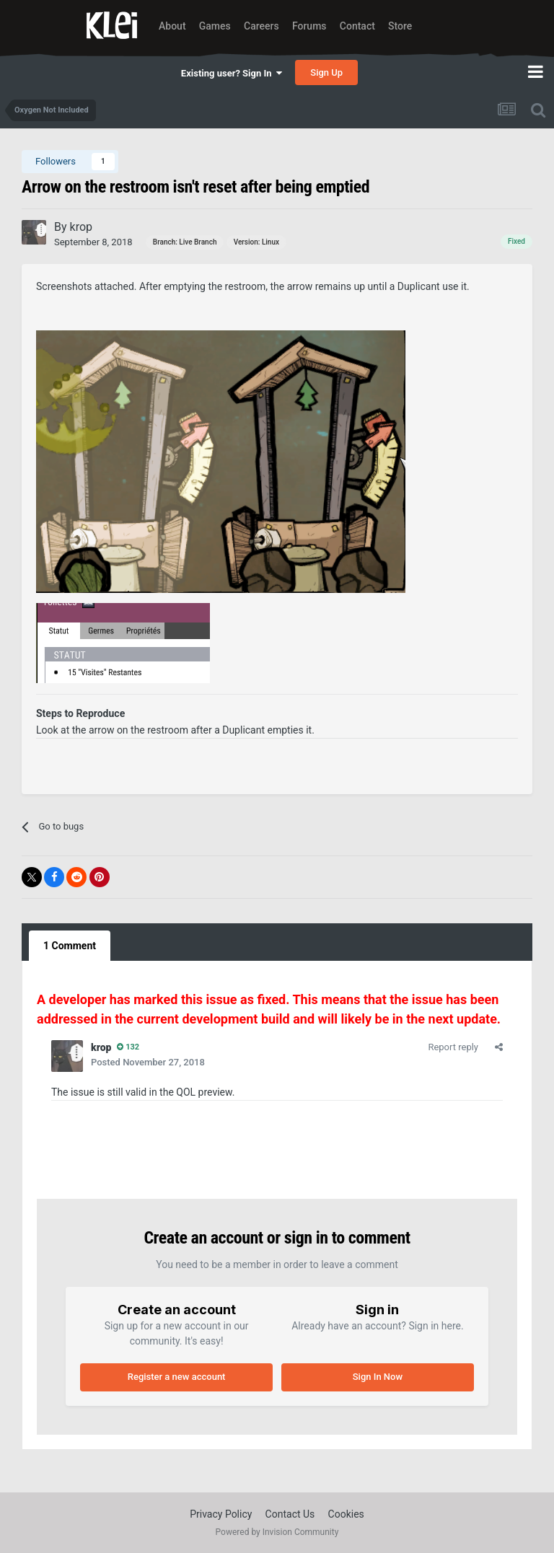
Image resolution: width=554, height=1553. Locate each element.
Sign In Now (378, 1376)
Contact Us (290, 1514)
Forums (309, 26)
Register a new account (177, 1376)
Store (400, 26)
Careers (261, 26)
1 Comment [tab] (69, 945)
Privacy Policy (221, 1514)
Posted (148, 1062)
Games (215, 26)
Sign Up (326, 72)
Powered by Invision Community (277, 1532)
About (172, 26)
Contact (357, 26)
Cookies (346, 1514)
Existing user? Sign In (231, 73)
